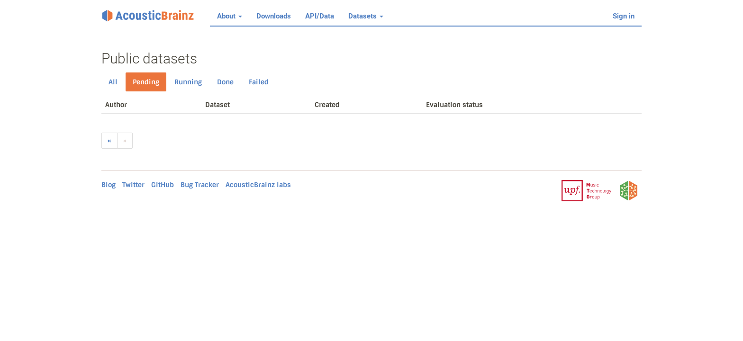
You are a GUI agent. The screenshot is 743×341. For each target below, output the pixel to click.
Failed (259, 82)
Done (225, 82)
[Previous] (109, 141)
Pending (146, 82)
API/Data (319, 16)
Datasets (365, 16)
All (113, 82)
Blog (108, 184)
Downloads (273, 16)
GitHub (162, 184)
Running (188, 82)
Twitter (133, 184)
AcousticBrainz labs (258, 184)
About (229, 16)
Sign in (623, 16)
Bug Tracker (200, 184)
